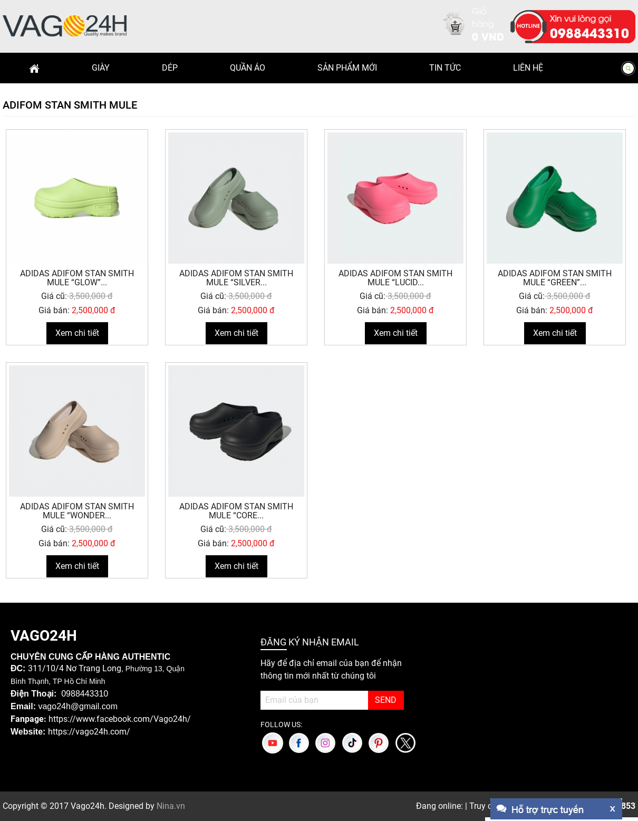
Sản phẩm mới (347, 68)
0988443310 (589, 32)
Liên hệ (528, 68)
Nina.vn (171, 806)
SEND (386, 700)
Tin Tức (445, 68)
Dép (170, 68)
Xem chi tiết (77, 333)
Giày (101, 68)
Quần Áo (247, 68)
